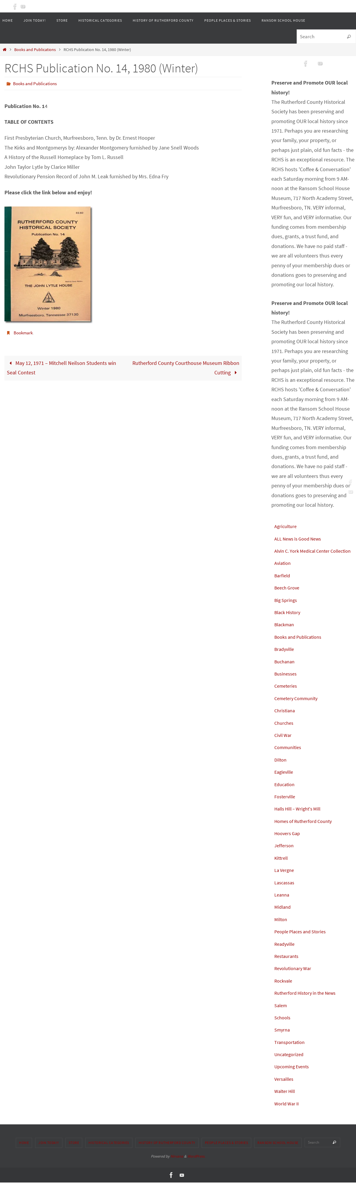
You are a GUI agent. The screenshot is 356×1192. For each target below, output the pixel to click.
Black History (289, 621)
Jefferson (284, 855)
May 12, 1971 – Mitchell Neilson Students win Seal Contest (61, 367)
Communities (289, 757)
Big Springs (287, 609)
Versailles (285, 1088)
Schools (283, 1026)
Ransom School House (277, 1152)
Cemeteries (287, 695)
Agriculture (286, 526)
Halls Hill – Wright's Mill (300, 818)
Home (24, 1152)
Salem (281, 1014)
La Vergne (285, 879)
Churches (284, 732)
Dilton (281, 769)
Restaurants (287, 965)
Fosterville (286, 805)
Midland (283, 916)
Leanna (282, 904)
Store (74, 1152)
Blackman (285, 634)
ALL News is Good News (301, 538)
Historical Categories (108, 1152)
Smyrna (283, 1039)
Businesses (287, 683)
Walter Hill (286, 1100)
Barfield (283, 584)
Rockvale (284, 990)
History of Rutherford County (167, 1152)
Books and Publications (35, 49)
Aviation (283, 572)
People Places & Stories (226, 1152)
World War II (288, 1113)
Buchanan (285, 670)
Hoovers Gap (288, 842)
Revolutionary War (294, 978)
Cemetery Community (298, 707)
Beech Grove (288, 597)
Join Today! (48, 1152)
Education (285, 793)
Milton (281, 928)
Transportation (291, 1051)
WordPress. (196, 1165)
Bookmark (24, 332)
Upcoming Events (294, 1076)
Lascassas (285, 892)
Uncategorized (290, 1063)
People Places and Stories (303, 941)
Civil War (283, 744)
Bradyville (285, 658)
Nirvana (176, 1165)
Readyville (285, 953)
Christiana (285, 720)
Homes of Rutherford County (306, 830)
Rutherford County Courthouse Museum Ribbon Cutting (185, 367)
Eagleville (285, 781)
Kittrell (281, 867)
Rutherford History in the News (309, 1002)
